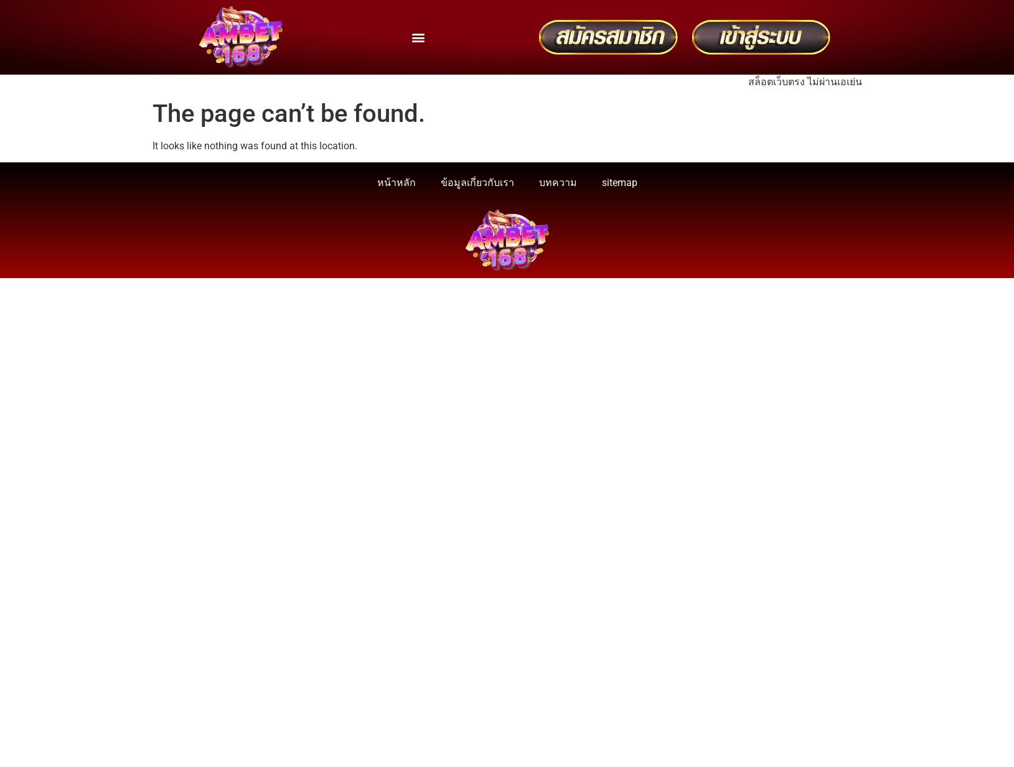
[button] (418, 37)
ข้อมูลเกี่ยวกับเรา (477, 182)
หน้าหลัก (396, 182)
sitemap (619, 182)
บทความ (558, 182)
